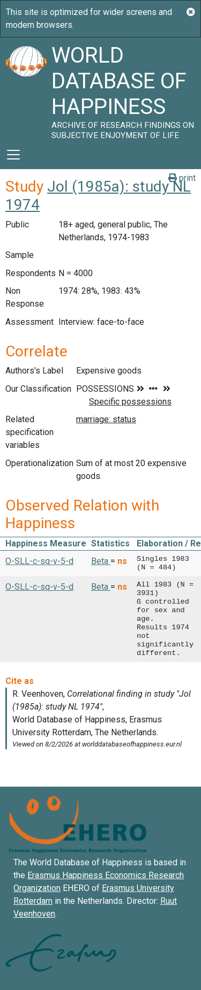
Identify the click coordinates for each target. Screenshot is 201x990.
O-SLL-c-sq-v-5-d (39, 561)
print (182, 178)
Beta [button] (100, 561)
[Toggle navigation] (13, 154)
